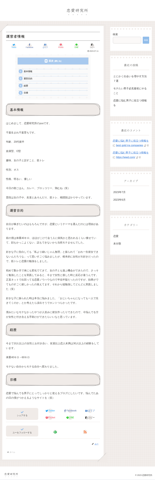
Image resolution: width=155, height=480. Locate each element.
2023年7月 (119, 192)
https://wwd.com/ (125, 157)
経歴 (26, 86)
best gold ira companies (129, 145)
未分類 (117, 243)
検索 (115, 34)
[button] (92, 46)
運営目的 (28, 79)
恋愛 (115, 236)
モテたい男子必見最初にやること (130, 91)
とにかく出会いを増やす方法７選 (130, 78)
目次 (51, 61)
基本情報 (28, 71)
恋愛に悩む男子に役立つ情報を (130, 103)
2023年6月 (119, 199)
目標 (26, 93)
